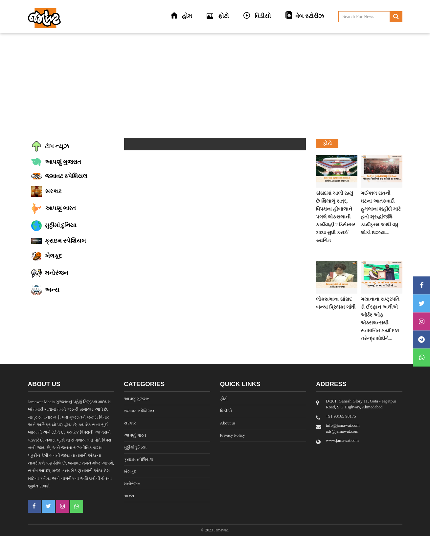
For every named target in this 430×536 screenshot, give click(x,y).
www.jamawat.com (342, 440)
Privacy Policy (232, 435)
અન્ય (129, 495)
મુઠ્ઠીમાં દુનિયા (135, 447)
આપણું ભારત (135, 435)
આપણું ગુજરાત (137, 398)
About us (228, 423)
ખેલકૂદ (130, 471)
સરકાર (130, 423)
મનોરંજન (132, 483)
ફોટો (224, 398)
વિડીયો (226, 410)
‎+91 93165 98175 (341, 416)
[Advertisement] (215, 85)
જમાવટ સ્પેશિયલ (139, 410)
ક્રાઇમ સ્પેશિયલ (138, 459)
